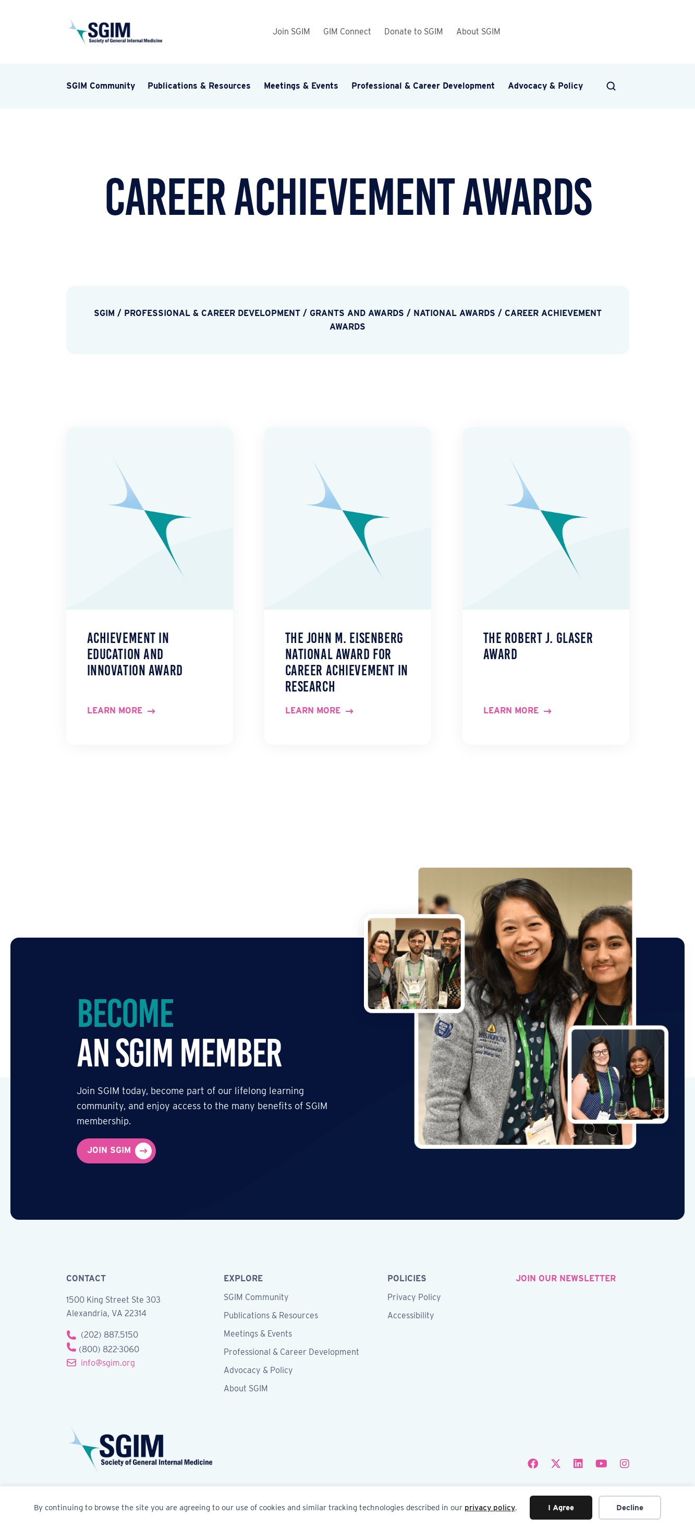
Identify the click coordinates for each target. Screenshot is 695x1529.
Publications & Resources (199, 86)
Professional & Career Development (423, 86)
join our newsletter (566, 1278)
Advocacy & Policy (545, 86)
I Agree (561, 1507)
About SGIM (478, 32)
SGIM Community (100, 86)
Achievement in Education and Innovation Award (135, 654)
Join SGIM (291, 32)
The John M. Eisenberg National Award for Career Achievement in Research (346, 662)
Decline (629, 1507)
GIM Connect (347, 32)
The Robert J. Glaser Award (538, 646)
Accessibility (410, 1316)
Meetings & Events (301, 86)
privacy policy (490, 1507)
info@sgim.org (108, 1363)
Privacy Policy (414, 1297)
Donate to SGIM (413, 32)
